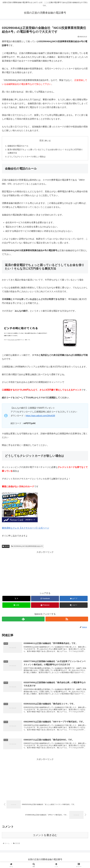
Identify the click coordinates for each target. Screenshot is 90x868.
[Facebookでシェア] (45, 599)
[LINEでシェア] (16, 605)
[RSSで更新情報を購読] (66, 619)
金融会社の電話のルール (17, 146)
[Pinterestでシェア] (45, 605)
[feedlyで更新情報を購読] (23, 619)
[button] (74, 605)
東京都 (6, 547)
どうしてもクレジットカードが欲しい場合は (26, 157)
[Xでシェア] (16, 599)
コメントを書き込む (45, 836)
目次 (41, 140)
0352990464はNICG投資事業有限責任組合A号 (27, 547)
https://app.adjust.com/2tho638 (40, 416)
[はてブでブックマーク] (74, 599)
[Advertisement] (45, 571)
